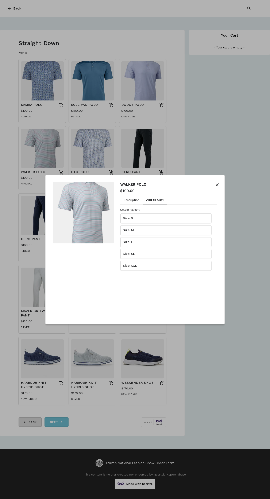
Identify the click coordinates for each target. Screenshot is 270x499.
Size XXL (130, 266)
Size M (128, 230)
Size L (128, 242)
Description (131, 200)
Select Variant (130, 209)
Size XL (129, 254)
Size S (128, 218)
